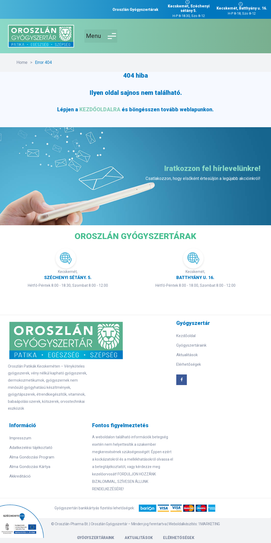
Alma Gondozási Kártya (29, 466)
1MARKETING (209, 524)
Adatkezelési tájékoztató (30, 447)
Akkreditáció (20, 476)
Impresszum (20, 438)
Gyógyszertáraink (191, 345)
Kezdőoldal (186, 335)
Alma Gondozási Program (31, 457)
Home (22, 62)
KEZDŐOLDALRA (99, 109)
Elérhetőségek (188, 364)
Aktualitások (187, 354)
